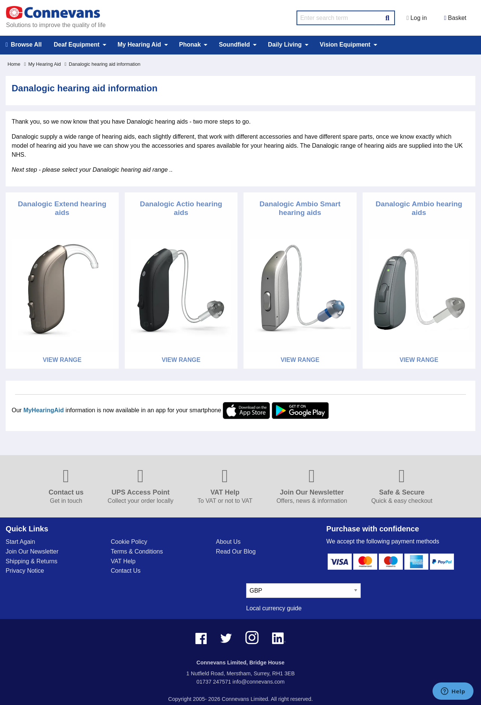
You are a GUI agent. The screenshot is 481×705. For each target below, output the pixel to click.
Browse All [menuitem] (24, 45)
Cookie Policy (129, 542)
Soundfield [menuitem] (234, 44)
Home (14, 64)
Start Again (20, 542)
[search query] (345, 18)
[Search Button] (387, 17)
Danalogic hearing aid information (103, 64)
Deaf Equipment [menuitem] (77, 44)
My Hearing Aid (42, 64)
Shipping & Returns (31, 561)
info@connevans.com (259, 682)
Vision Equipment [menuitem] (345, 44)
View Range (62, 360)
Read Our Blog (236, 551)
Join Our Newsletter (32, 551)
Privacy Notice (25, 570)
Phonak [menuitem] (190, 44)
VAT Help (123, 561)
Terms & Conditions (137, 551)
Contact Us (126, 570)
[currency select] (303, 590)
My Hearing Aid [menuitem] (139, 44)
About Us (228, 542)
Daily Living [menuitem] (285, 44)
